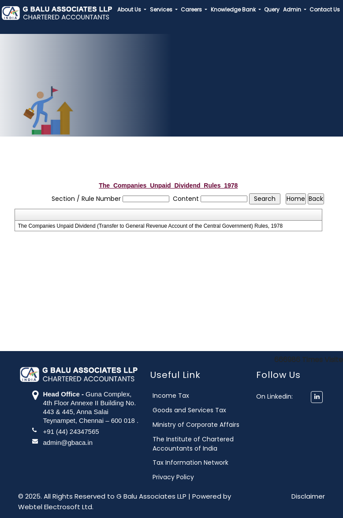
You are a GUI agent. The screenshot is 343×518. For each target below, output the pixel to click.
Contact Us (324, 9)
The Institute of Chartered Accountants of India (203, 444)
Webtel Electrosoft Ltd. (55, 506)
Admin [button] (292, 9)
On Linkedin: (279, 396)
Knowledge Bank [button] (234, 9)
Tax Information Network (201, 462)
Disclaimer (308, 496)
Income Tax (181, 395)
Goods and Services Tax (199, 410)
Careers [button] (192, 9)
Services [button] (162, 9)
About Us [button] (129, 9)
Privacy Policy (183, 477)
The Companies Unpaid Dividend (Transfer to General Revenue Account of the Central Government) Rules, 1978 (150, 226)
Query (272, 9)
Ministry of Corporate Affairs (206, 424)
